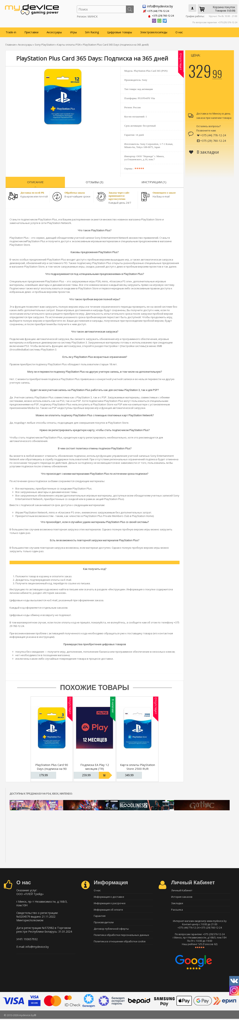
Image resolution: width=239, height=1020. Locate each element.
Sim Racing (92, 31)
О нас (179, 31)
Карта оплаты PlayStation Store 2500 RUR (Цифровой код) (137, 768)
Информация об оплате (108, 910)
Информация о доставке (109, 896)
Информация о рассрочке (110, 903)
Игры (73, 31)
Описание (35, 181)
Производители (104, 924)
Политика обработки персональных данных (121, 937)
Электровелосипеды (153, 31)
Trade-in (11, 31)
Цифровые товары (119, 31)
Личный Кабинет (181, 890)
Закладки (177, 903)
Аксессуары (54, 31)
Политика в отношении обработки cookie (120, 944)
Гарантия (99, 917)
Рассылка (177, 910)
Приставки (31, 31)
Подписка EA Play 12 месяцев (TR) (94, 766)
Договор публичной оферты (111, 930)
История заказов (181, 896)
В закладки (204, 151)
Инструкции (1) (154, 181)
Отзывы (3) (94, 181)
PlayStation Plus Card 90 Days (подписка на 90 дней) (51, 768)
